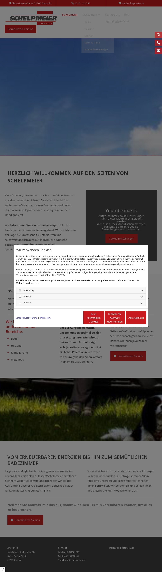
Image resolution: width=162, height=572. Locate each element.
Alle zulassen (131, 318)
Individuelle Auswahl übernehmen (101, 317)
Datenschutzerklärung (26, 317)
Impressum (45, 317)
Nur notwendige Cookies (71, 317)
